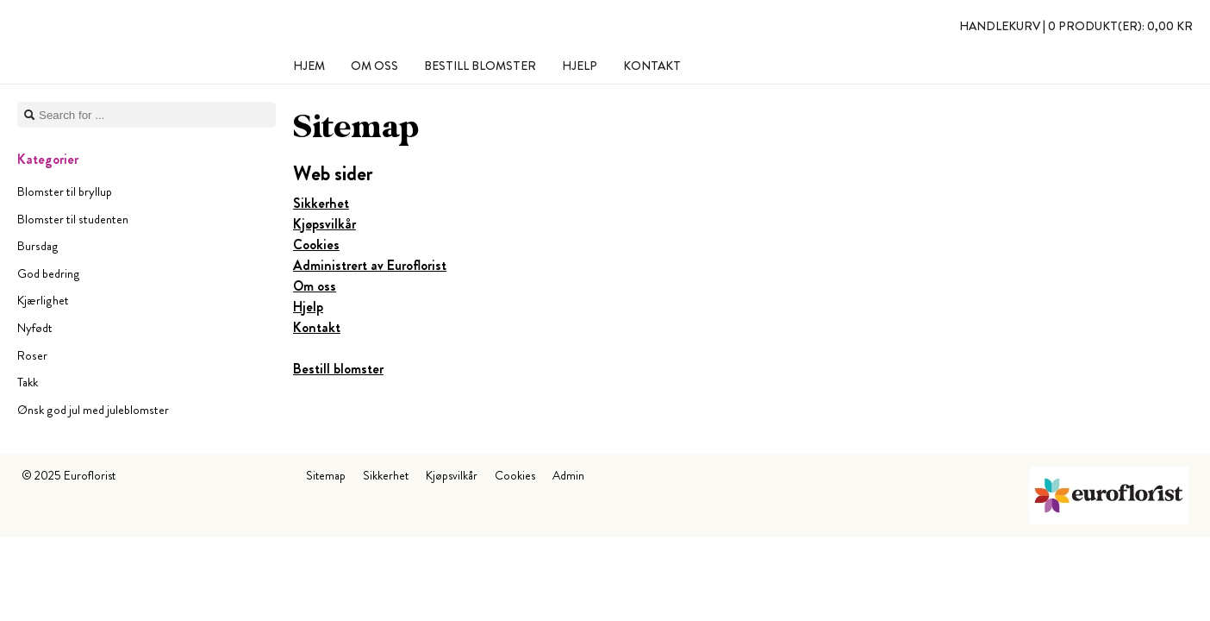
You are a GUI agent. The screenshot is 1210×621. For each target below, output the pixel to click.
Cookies (316, 244)
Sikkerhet (321, 203)
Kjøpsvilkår (324, 224)
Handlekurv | (1076, 25)
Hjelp (308, 307)
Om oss (314, 286)
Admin (568, 475)
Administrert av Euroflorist (369, 265)
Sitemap (326, 475)
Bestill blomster (338, 369)
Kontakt (316, 327)
